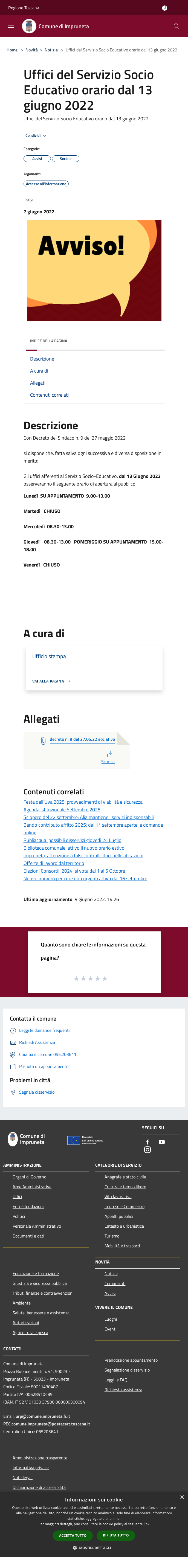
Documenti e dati (28, 1236)
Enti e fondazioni (28, 1206)
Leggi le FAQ (116, 1379)
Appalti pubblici (119, 1216)
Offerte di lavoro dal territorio (54, 863)
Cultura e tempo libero (125, 1186)
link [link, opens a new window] (146, 1524)
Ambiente (22, 1303)
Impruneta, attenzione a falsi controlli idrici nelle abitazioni (83, 855)
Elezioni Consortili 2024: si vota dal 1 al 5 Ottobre (74, 871)
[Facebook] (147, 1142)
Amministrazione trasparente (40, 1457)
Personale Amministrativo (37, 1226)
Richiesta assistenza (123, 1389)
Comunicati (115, 1283)
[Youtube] (161, 1142)
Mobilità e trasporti (122, 1245)
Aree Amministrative (32, 1186)
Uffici (17, 1196)
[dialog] (94, 1524)
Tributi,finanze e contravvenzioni (43, 1293)
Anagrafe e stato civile (125, 1176)
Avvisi (110, 1293)
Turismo (112, 1236)
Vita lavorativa (118, 1196)
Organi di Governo (29, 1176)
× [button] (182, 1497)
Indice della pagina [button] (48, 341)
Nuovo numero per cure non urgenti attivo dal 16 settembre (85, 878)
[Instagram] (147, 1150)
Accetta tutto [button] (72, 1535)
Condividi (36, 135)
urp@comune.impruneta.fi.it (42, 1416)
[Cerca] (176, 26)
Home (12, 50)
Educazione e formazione (36, 1273)
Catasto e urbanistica (124, 1226)
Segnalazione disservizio (127, 1370)
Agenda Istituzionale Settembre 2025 (62, 809)
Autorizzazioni (26, 1322)
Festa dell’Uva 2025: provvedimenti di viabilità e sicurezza (83, 802)
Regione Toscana (23, 7)
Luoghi (111, 1319)
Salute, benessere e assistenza (41, 1312)
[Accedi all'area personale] (164, 8)
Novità (31, 50)
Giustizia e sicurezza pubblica (40, 1283)
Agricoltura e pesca (30, 1332)
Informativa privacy (31, 1467)
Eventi (111, 1329)
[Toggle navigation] (11, 25)
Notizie (51, 50)
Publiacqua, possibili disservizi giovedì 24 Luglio (73, 840)
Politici (19, 1216)
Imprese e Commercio (124, 1206)
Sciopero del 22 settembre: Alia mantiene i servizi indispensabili (89, 817)
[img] (155, 339)
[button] (94, 1547)
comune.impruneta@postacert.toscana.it (50, 1424)
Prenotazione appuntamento (131, 1360)
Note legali (23, 1477)
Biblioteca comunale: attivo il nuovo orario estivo (74, 848)
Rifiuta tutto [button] (116, 1535)
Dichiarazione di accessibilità (39, 1487)
